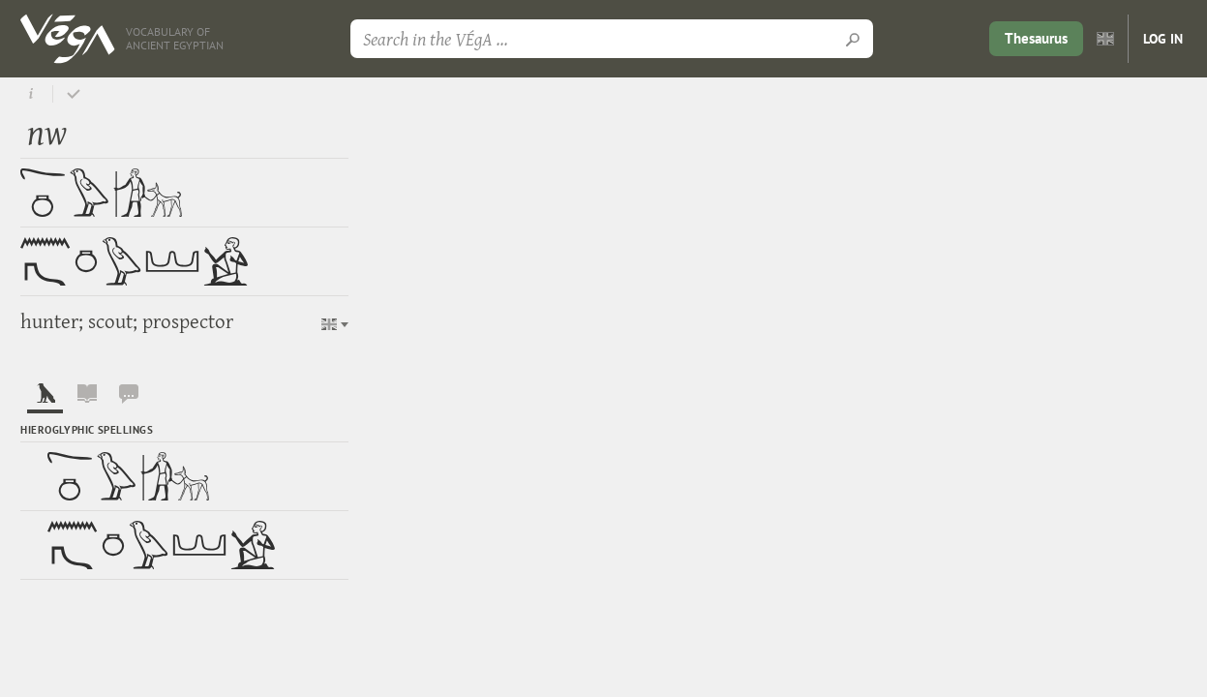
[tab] (44, 397)
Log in (1163, 38)
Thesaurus (1036, 38)
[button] (334, 324)
